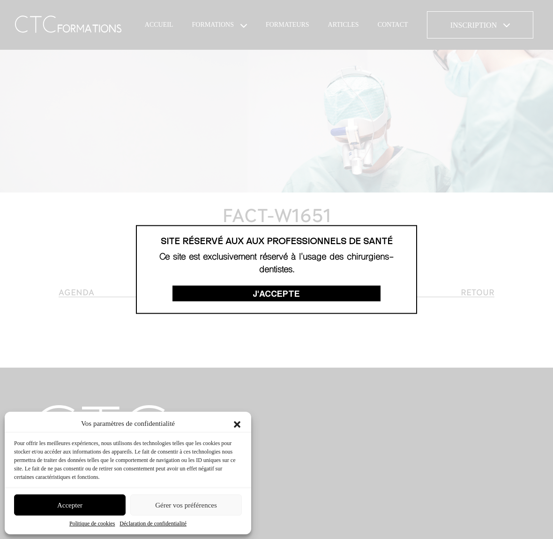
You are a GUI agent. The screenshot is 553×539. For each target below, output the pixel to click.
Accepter (69, 505)
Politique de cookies (92, 523)
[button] (237, 423)
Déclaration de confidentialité (153, 523)
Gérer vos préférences (186, 505)
